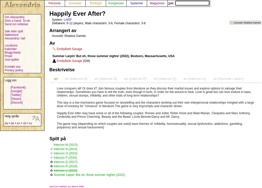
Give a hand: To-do (17, 20)
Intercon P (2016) (65, 157)
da (6, 123)
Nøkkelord (11, 35)
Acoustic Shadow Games (247, 22)
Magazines (157, 3)
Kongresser (116, 3)
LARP (68, 19)
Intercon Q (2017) (65, 162)
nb (24, 123)
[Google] (16, 91)
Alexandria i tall (15, 38)
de (12, 123)
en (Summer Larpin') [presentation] (228, 79)
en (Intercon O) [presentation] (106, 79)
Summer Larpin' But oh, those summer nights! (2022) (89, 175)
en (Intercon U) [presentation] (195, 79)
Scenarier (75, 3)
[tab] (56, 79)
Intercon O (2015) (65, 153)
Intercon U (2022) (65, 170)
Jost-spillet (12, 59)
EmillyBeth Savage (69, 49)
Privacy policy (14, 70)
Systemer (136, 3)
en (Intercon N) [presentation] (76, 79)
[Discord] (17, 102)
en (18, 123)
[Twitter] (16, 95)
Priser (8, 56)
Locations (11, 45)
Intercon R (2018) (65, 166)
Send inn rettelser (16, 24)
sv (30, 123)
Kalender (11, 49)
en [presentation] (56, 79)
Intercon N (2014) (65, 149)
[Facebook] (18, 87)
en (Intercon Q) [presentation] (165, 79)
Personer (55, 3)
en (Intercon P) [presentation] (136, 79)
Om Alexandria (15, 17)
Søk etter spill (14, 31)
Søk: (188, 3)
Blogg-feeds (13, 52)
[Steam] (16, 99)
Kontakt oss (13, 66)
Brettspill (96, 3)
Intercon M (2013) (66, 145)
